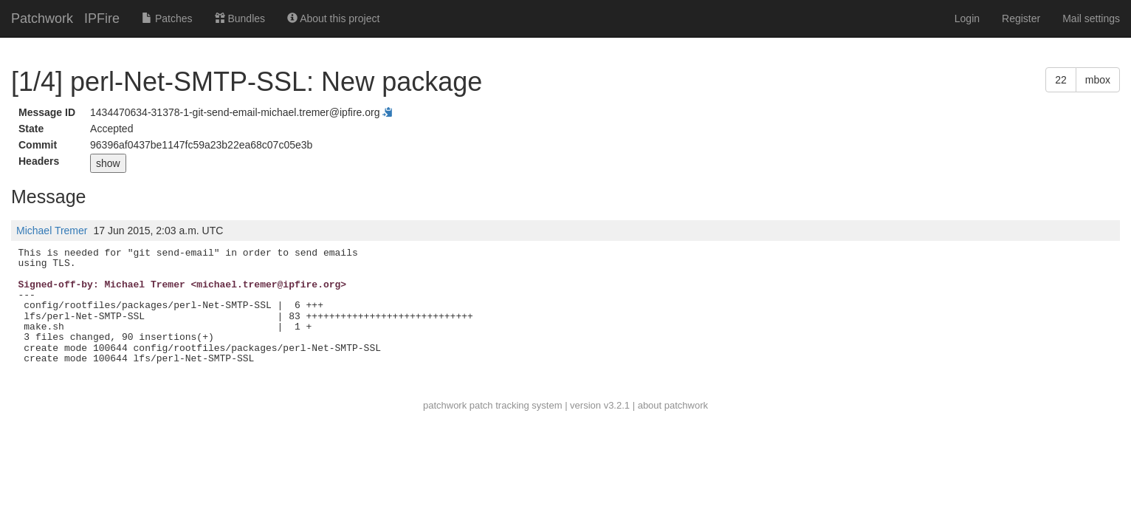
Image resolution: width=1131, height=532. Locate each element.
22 (1061, 80)
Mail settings (1091, 18)
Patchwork (42, 18)
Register (1021, 18)
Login (967, 18)
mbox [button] (1097, 80)
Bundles (240, 18)
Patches (167, 18)
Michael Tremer (51, 230)
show (108, 163)
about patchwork (673, 405)
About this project (333, 18)
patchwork (445, 405)
